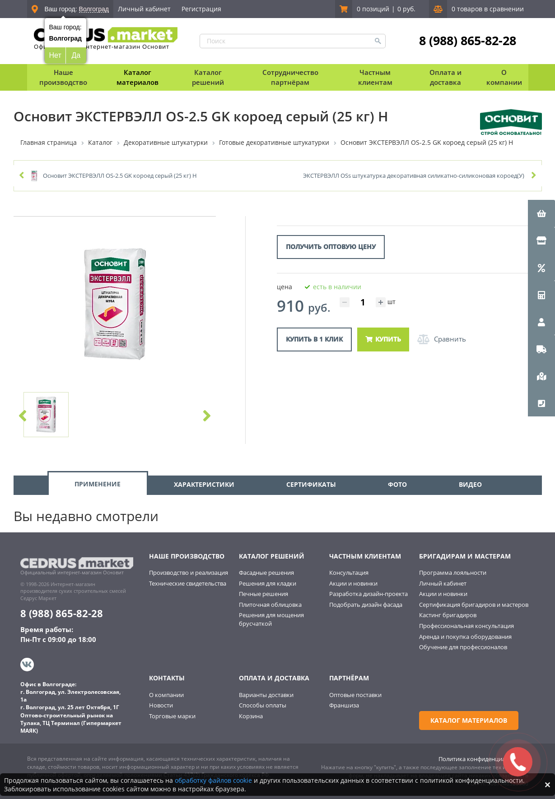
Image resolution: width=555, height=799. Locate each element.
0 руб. (406, 9)
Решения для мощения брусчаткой (271, 619)
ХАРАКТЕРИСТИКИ (204, 484)
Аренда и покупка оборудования (465, 637)
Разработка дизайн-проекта (368, 594)
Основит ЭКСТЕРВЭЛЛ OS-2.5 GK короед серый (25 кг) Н (120, 175)
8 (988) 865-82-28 (467, 40)
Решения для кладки (267, 583)
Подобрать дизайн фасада (365, 604)
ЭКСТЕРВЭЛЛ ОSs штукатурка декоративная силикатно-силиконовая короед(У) (413, 175)
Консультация (348, 572)
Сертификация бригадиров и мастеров (473, 604)
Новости (161, 705)
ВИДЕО (470, 484)
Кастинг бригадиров (447, 615)
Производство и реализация (188, 572)
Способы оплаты (262, 705)
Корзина (251, 716)
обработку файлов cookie (213, 780)
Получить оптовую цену (331, 246)
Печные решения (263, 594)
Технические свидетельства (187, 583)
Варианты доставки (266, 695)
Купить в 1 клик (314, 339)
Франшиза (344, 705)
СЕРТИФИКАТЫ (311, 484)
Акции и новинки (353, 583)
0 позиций (373, 9)
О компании (166, 695)
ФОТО (397, 484)
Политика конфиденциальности (483, 759)
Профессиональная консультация (466, 626)
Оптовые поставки (355, 695)
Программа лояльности (452, 572)
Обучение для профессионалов (463, 647)
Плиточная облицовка (270, 604)
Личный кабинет (144, 9)
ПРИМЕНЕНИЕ (98, 484)
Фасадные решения (266, 572)
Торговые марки (172, 716)
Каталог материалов (138, 77)
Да (75, 55)
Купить (383, 339)
